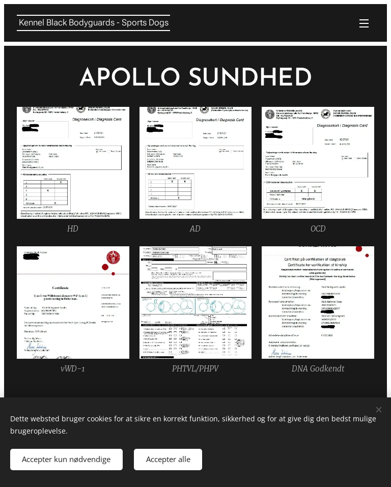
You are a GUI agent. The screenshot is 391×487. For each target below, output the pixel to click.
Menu (364, 23)
